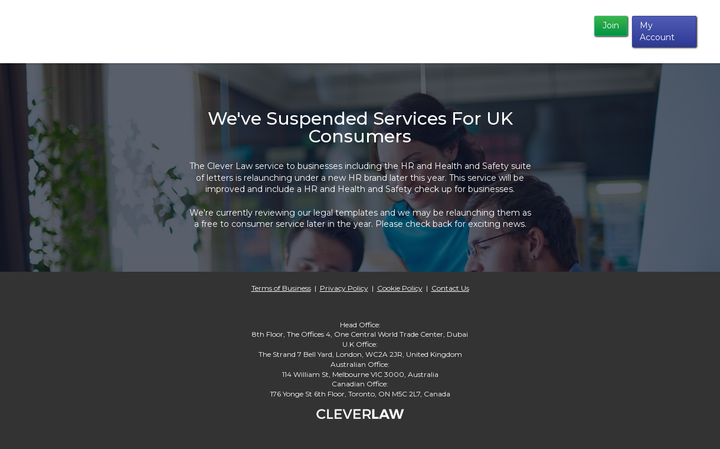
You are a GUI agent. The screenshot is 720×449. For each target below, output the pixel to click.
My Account (657, 31)
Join (611, 25)
